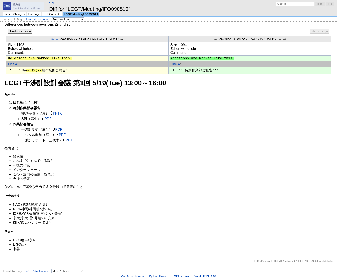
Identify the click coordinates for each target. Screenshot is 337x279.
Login (52, 2)
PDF (48, 119)
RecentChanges (14, 14)
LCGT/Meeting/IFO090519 (81, 14)
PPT (69, 140)
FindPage (34, 14)
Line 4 (12, 64)
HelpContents (51, 14)
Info (28, 19)
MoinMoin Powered (134, 276)
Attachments (41, 19)
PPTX (57, 113)
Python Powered (160, 276)
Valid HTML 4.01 (205, 276)
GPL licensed (183, 276)
